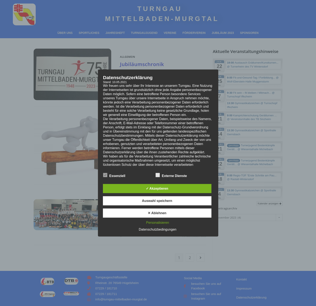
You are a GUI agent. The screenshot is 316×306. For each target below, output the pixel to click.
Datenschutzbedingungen (157, 229)
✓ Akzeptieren (157, 188)
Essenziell (114, 175)
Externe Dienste (171, 175)
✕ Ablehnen (157, 213)
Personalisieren (157, 222)
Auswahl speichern (157, 201)
